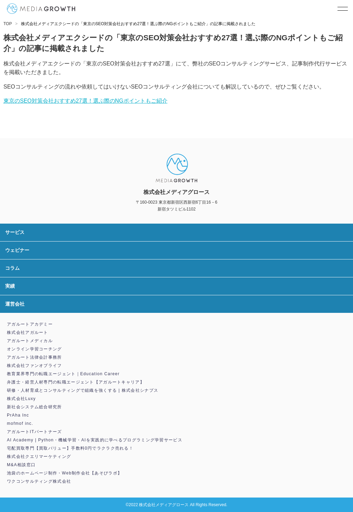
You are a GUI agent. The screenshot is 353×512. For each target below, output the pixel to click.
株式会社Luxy (21, 398)
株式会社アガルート (27, 332)
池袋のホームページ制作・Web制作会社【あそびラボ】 (64, 473)
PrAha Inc (18, 415)
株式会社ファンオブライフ (34, 365)
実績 (10, 286)
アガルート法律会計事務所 (34, 357)
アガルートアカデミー (30, 324)
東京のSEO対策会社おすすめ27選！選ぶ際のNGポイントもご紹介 (85, 101)
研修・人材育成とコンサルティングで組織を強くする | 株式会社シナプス (82, 390)
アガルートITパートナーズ (34, 431)
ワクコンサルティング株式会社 (39, 481)
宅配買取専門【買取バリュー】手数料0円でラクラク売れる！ (70, 448)
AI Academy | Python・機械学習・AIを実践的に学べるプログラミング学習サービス (94, 440)
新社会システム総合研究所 (34, 407)
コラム (12, 268)
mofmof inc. (20, 423)
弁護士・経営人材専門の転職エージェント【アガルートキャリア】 (75, 382)
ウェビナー (17, 250)
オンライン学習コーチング (34, 349)
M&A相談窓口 (21, 464)
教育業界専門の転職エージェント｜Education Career (63, 373)
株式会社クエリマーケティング (39, 456)
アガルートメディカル (30, 340)
